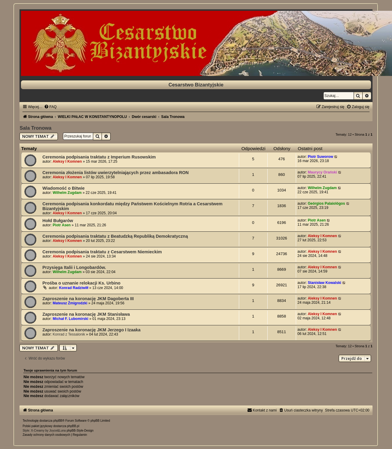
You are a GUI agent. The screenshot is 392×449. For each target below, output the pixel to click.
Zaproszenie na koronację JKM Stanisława (86, 314)
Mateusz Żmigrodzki (70, 303)
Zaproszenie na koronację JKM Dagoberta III (88, 298)
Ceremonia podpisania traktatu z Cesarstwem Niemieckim (102, 251)
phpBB (57, 420)
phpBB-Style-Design (80, 430)
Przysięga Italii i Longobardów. (74, 267)
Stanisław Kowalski (324, 283)
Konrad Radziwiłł (73, 288)
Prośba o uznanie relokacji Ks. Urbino (81, 283)
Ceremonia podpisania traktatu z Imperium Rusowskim (99, 157)
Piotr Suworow (320, 157)
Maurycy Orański (322, 172)
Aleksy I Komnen (67, 161)
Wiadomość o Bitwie (63, 188)
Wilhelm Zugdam (67, 193)
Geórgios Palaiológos (326, 203)
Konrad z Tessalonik (69, 334)
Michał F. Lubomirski (70, 319)
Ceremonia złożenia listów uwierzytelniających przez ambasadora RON (115, 172)
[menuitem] (50, 107)
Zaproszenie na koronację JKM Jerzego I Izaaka (91, 329)
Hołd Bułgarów (57, 220)
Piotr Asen (62, 225)
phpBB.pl (73, 426)
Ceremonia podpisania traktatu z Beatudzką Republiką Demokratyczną (115, 236)
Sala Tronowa (35, 128)
